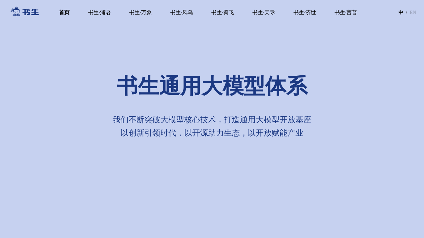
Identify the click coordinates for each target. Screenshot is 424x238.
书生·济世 (304, 12)
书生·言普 (346, 12)
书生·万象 (140, 12)
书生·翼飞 (222, 12)
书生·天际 (263, 12)
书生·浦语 (99, 12)
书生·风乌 (181, 12)
